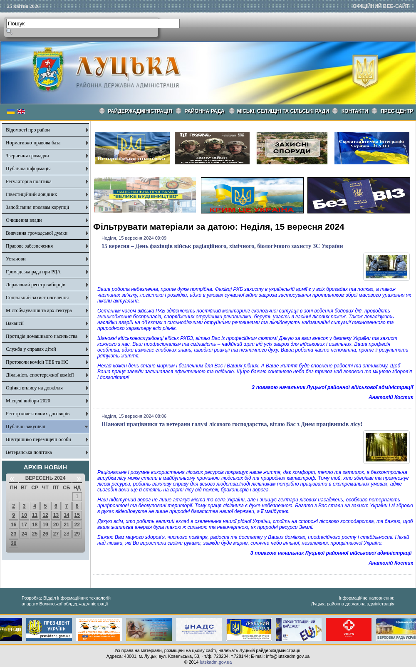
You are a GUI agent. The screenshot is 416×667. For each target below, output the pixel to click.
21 (66, 525)
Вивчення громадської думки (36, 233)
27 (56, 534)
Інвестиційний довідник (31, 194)
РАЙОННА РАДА (205, 111)
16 (13, 525)
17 (24, 525)
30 (13, 543)
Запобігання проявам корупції (37, 207)
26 (45, 534)
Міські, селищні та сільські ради (283, 111)
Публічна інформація (28, 168)
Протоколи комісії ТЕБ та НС (37, 362)
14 (66, 515)
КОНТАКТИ (355, 111)
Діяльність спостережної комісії (40, 375)
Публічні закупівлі (25, 426)
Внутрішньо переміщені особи (38, 439)
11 (34, 515)
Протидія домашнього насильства (41, 336)
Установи (16, 259)
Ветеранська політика (29, 452)
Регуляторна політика (29, 181)
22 (77, 525)
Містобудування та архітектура (39, 310)
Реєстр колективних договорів (37, 414)
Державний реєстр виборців (35, 285)
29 (77, 534)
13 (56, 515)
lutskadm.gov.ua (216, 662)
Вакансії (15, 323)
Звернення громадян (27, 156)
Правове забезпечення (29, 246)
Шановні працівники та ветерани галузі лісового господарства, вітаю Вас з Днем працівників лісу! (232, 424)
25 (34, 534)
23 (13, 534)
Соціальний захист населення (37, 297)
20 (56, 525)
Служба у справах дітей (31, 349)
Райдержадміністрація (140, 111)
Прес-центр (397, 111)
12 (45, 515)
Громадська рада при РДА (33, 272)
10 (24, 515)
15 (77, 515)
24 (24, 534)
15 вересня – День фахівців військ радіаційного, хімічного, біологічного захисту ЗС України (222, 246)
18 (34, 525)
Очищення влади (24, 220)
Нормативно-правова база (33, 143)
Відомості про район (28, 130)
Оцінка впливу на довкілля (34, 388)
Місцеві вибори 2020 (28, 401)
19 (45, 525)
